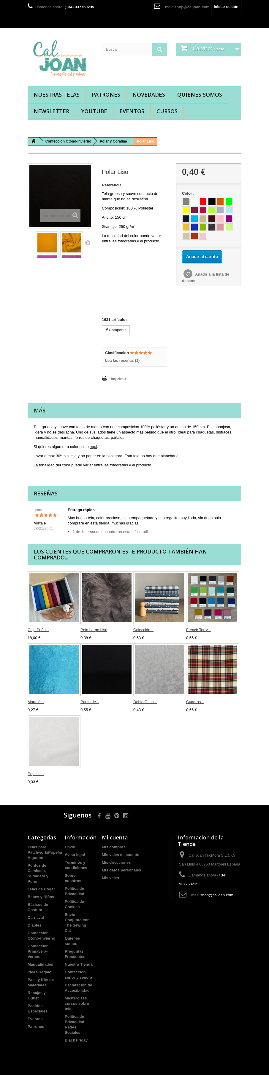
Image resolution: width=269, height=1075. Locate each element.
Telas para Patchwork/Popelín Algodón (45, 852)
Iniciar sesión (226, 6)
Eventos (131, 111)
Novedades (148, 94)
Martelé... (36, 702)
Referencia (111, 185)
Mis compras (113, 847)
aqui (93, 446)
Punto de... (89, 702)
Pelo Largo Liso (93, 630)
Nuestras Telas (57, 94)
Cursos (167, 111)
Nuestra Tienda (79, 964)
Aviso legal (75, 854)
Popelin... (36, 774)
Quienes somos (199, 94)
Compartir (116, 330)
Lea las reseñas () (122, 360)
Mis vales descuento (120, 854)
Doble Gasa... (145, 702)
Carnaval (36, 917)
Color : (189, 193)
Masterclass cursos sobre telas (77, 1003)
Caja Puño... (38, 630)
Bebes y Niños (41, 897)
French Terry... (198, 630)
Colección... (143, 630)
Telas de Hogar (41, 889)
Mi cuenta (115, 837)
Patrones (106, 94)
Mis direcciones (116, 862)
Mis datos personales (121, 870)
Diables (34, 925)
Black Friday (76, 1040)
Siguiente (88, 243)
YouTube (94, 111)
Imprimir (118, 379)
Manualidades (40, 964)
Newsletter (51, 111)
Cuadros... (195, 702)
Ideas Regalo (39, 972)
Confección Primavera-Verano (38, 951)
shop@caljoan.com (192, 7)
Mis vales (110, 878)
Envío (70, 847)
